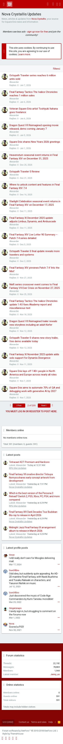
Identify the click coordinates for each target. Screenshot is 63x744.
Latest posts (13, 454)
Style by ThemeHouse (12, 733)
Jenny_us (55, 674)
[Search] (59, 4)
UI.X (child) (8, 722)
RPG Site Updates (17, 468)
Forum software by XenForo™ (29, 730)
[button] (4, 4)
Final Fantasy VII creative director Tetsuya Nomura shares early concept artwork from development (32, 477)
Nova (11, 623)
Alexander (14, 82)
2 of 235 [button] (31, 405)
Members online (15, 430)
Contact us (24, 722)
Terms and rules (38, 722)
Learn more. (24, 54)
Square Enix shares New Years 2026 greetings (34, 141)
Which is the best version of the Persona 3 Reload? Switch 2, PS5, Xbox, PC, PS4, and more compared (34, 496)
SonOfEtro (14, 570)
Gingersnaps (15, 608)
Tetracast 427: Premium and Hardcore (29, 462)
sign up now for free (37, 31)
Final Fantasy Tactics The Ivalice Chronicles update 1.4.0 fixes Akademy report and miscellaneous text (33, 305)
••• (59, 564)
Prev (19, 405)
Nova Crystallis (39, 19)
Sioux (11, 555)
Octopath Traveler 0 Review (24, 171)
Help (50, 722)
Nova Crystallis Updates (20, 487)
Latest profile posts (17, 547)
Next (44, 405)
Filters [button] (56, 68)
